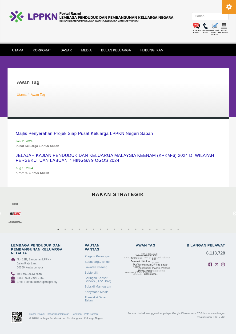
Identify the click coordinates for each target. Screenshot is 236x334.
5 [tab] (86, 229)
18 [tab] (178, 229)
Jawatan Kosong (96, 267)
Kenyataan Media (96, 292)
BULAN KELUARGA (116, 50)
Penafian (77, 314)
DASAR (66, 50)
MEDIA (86, 50)
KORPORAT (42, 50)
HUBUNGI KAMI (152, 50)
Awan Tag (38, 94)
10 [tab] (121, 229)
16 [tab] (164, 229)
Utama (22, 94)
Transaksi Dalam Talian (96, 299)
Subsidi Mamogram (98, 286)
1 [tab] (58, 229)
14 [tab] (150, 229)
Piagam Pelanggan (98, 256)
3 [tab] (72, 229)
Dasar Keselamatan (58, 314)
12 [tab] (135, 229)
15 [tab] (157, 229)
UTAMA (18, 50)
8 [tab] (107, 229)
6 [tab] (93, 229)
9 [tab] (114, 229)
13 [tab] (142, 229)
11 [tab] (128, 229)
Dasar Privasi (36, 314)
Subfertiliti (91, 272)
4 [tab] (79, 229)
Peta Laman (91, 314)
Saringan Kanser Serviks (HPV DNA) (98, 279)
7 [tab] (100, 229)
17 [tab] (171, 229)
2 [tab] (65, 229)
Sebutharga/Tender (98, 261)
